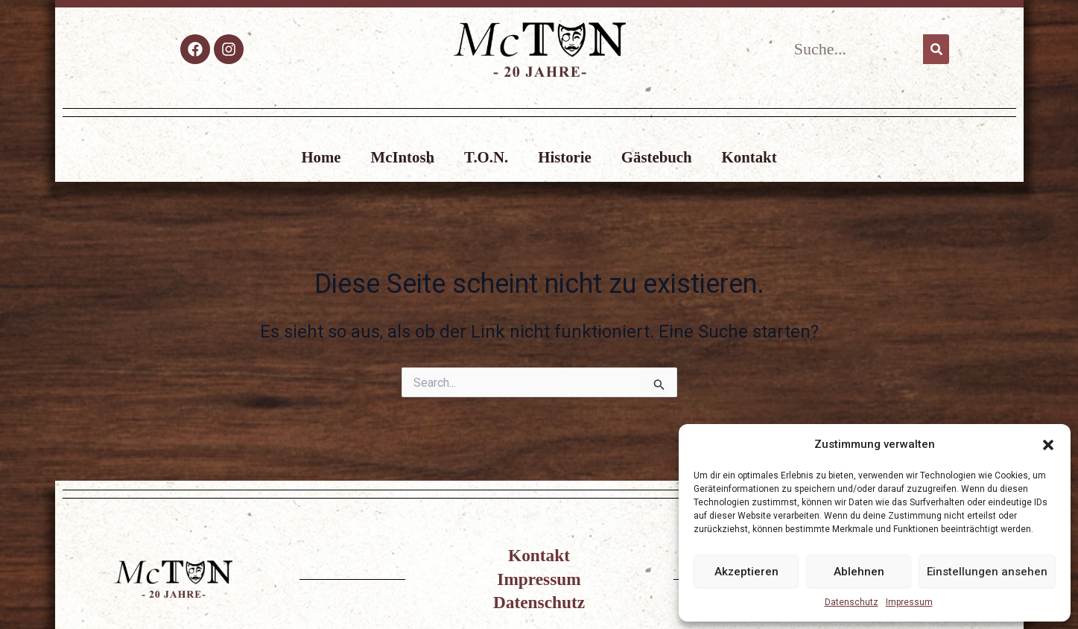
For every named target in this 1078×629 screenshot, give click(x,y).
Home (320, 156)
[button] (1048, 444)
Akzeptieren (746, 571)
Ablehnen (859, 571)
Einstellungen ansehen (987, 571)
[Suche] (936, 49)
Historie (565, 156)
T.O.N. (486, 156)
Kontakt (749, 156)
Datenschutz (851, 602)
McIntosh (403, 156)
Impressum (909, 602)
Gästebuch (656, 156)
